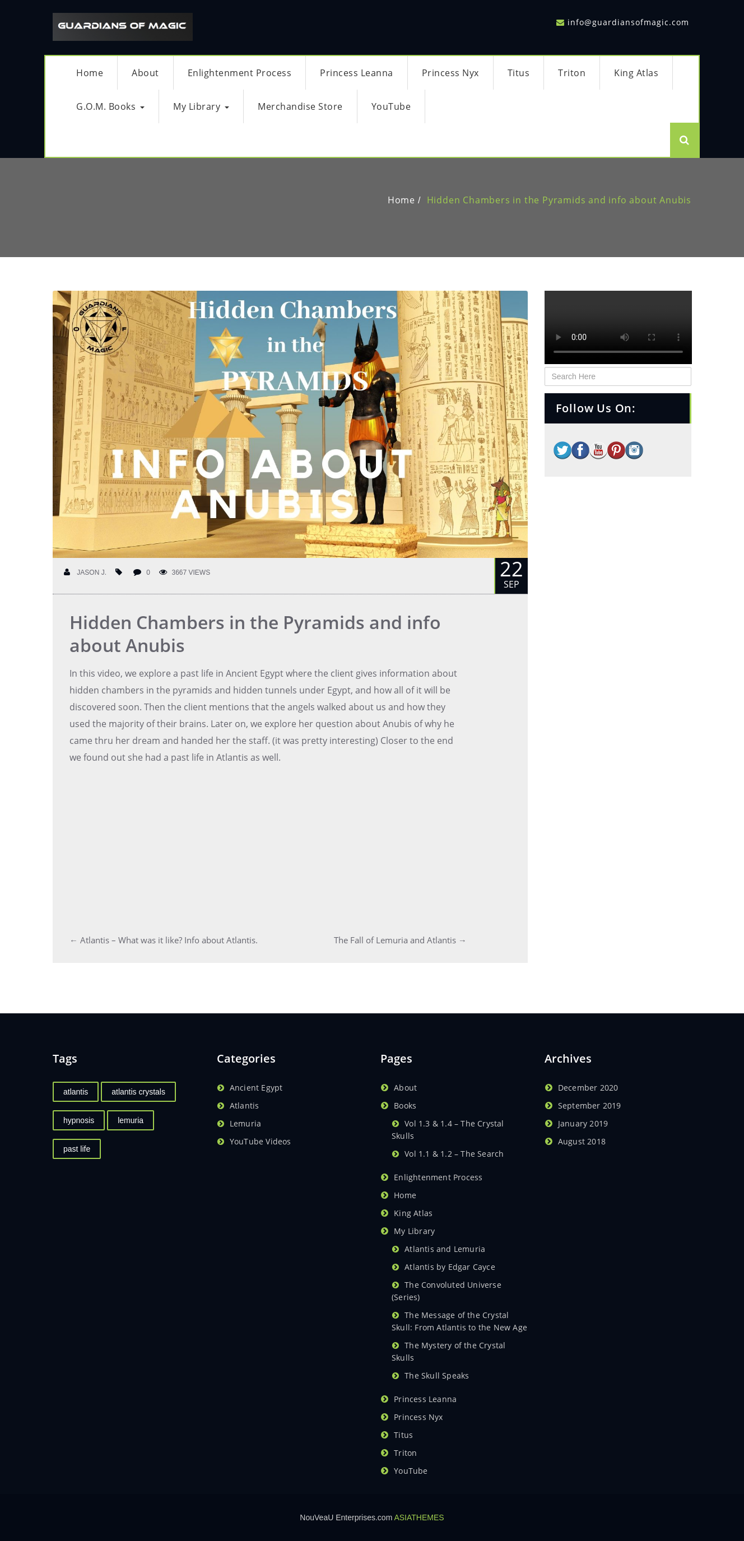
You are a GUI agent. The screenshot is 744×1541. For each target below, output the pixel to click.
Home (89, 73)
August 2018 (582, 1141)
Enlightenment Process (240, 73)
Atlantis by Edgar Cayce (449, 1266)
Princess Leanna (356, 73)
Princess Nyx (450, 73)
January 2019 (583, 1123)
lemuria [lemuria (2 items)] (130, 1120)
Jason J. (85, 572)
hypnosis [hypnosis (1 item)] (78, 1120)
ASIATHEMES (419, 1517)
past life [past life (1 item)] (76, 1148)
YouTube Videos (260, 1141)
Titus (519, 73)
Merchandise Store (300, 106)
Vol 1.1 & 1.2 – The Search (454, 1153)
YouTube (391, 106)
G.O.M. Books (110, 106)
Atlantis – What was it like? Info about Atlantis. (163, 940)
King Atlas (636, 73)
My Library (201, 106)
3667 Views (185, 572)
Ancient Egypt (256, 1087)
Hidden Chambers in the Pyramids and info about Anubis (559, 200)
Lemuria (245, 1123)
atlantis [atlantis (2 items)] (75, 1091)
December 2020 (588, 1087)
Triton (571, 73)
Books (405, 1105)
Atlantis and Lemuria (444, 1249)
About (145, 73)
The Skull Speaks (436, 1375)
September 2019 (589, 1105)
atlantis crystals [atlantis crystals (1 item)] (138, 1091)
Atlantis (244, 1105)
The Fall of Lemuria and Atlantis (400, 940)
